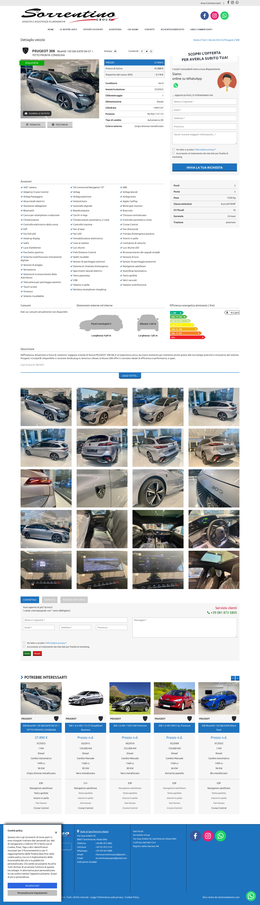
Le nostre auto (68, 29)
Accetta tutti (32, 885)
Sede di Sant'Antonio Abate (94, 831)
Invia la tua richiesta (205, 167)
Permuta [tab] (49, 599)
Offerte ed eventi (93, 29)
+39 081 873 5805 (222, 612)
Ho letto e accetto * (196, 149)
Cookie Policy (132, 897)
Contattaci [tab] (30, 599)
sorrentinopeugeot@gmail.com (111, 858)
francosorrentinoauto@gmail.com (112, 854)
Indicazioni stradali (87, 862)
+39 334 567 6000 (104, 850)
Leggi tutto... (130, 375)
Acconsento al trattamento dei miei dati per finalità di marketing (58, 647)
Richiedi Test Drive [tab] (74, 599)
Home (51, 29)
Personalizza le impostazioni (32, 893)
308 (237, 40)
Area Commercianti (211, 3)
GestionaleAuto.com (228, 897)
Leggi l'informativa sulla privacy (106, 897)
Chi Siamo (133, 29)
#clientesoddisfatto (172, 29)
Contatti (150, 29)
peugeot (229, 40)
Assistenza (115, 29)
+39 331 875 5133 (104, 847)
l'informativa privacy (204, 149)
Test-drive (60, 124)
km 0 (220, 40)
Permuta (33, 124)
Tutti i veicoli (208, 40)
